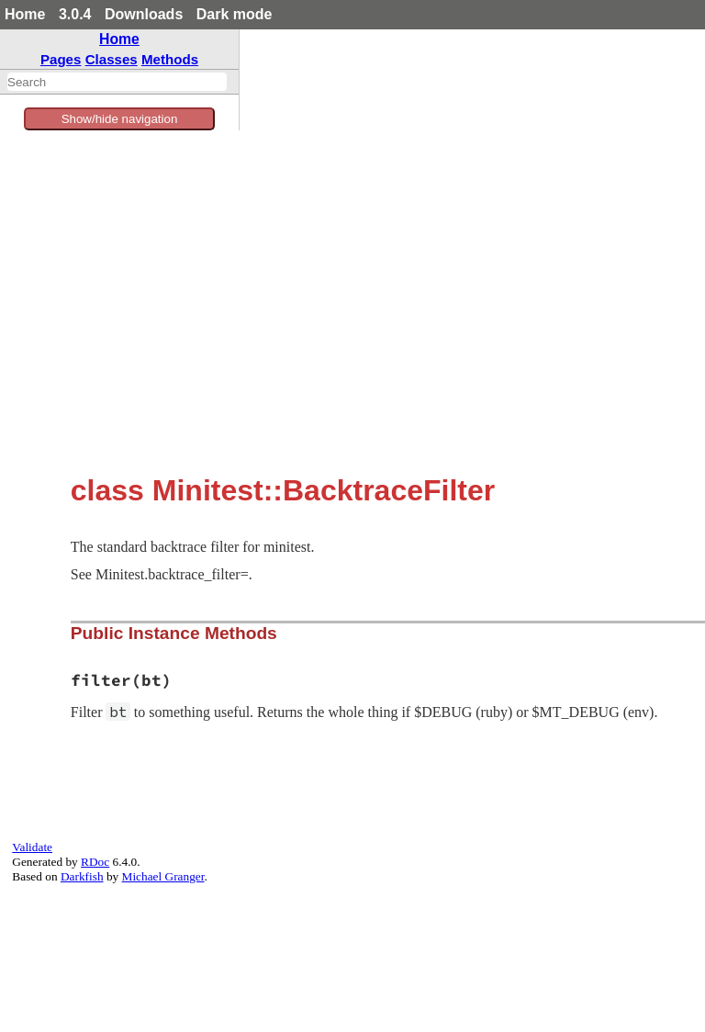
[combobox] (117, 82)
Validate (32, 847)
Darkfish (82, 876)
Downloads (144, 14)
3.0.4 (75, 14)
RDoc (95, 862)
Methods (169, 59)
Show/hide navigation (120, 119)
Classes (111, 59)
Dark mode (234, 14)
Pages (61, 59)
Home (25, 14)
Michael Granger (163, 876)
